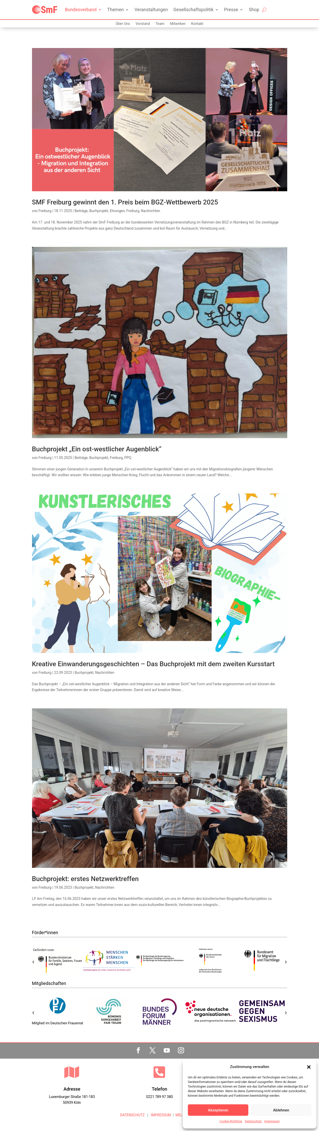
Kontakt (197, 24)
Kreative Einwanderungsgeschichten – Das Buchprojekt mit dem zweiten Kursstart (153, 664)
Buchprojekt (98, 211)
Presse (231, 9)
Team (160, 24)
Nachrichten (150, 211)
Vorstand (143, 24)
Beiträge (81, 211)
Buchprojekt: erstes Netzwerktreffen (85, 879)
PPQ (127, 458)
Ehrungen (117, 211)
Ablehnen (281, 1110)
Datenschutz (253, 1121)
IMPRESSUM (160, 1115)
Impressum (272, 1121)
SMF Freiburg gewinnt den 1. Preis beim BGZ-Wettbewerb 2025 (125, 202)
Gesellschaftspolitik (193, 9)
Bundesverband (81, 9)
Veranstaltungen (151, 9)
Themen (115, 9)
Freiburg (44, 211)
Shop (254, 9)
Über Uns (123, 24)
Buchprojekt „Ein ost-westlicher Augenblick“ (97, 449)
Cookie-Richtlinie (231, 1121)
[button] (308, 1067)
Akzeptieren (218, 1110)
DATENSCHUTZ (132, 1115)
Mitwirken (178, 24)
